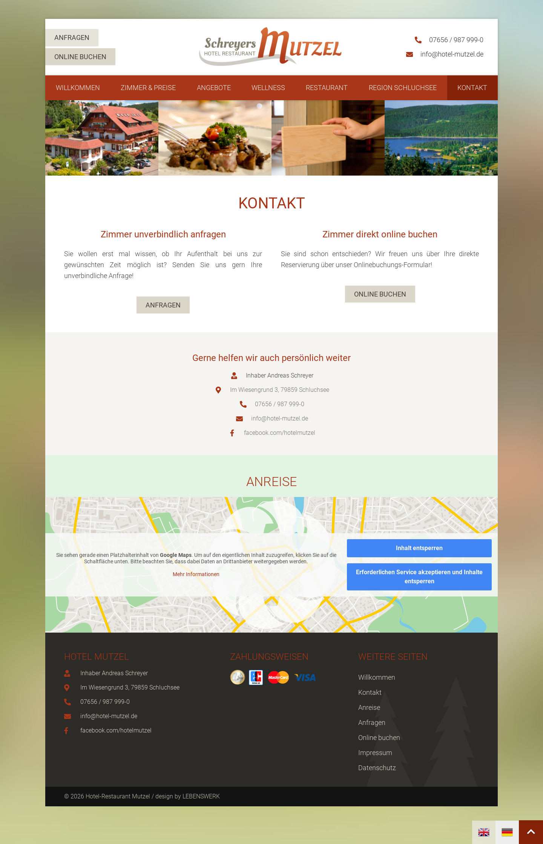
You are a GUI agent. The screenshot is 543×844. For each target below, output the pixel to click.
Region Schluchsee (403, 88)
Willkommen (78, 88)
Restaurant (327, 88)
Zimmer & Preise (148, 88)
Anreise (369, 707)
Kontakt (472, 88)
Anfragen (371, 722)
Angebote (214, 88)
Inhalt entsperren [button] (419, 548)
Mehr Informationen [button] (196, 574)
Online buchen (379, 738)
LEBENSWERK (201, 796)
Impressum (375, 753)
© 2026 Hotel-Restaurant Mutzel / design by (123, 796)
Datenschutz (377, 768)
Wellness (268, 88)
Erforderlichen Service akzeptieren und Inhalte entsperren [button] (419, 577)
